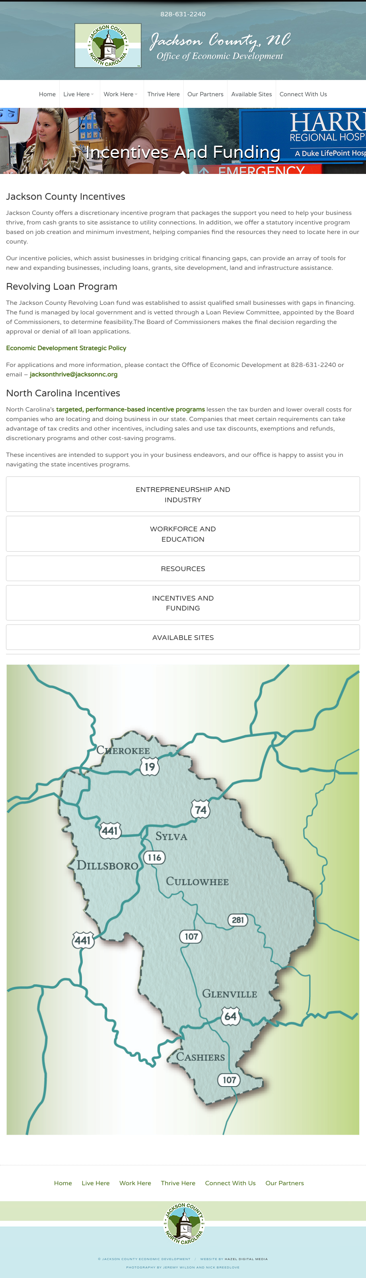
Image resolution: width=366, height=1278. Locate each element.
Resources (183, 568)
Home (47, 94)
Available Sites (251, 94)
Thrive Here (164, 94)
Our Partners (205, 94)
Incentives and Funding (183, 603)
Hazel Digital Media (246, 1259)
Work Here (119, 94)
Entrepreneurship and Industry (183, 494)
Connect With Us (303, 94)
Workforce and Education (183, 534)
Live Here (76, 94)
